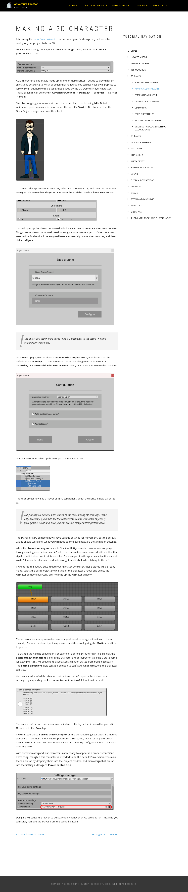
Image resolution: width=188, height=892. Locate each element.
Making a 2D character (147, 88)
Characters (137, 155)
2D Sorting (141, 107)
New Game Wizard (44, 39)
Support (159, 5)
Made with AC (95, 5)
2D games (136, 76)
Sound (134, 174)
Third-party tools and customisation (151, 218)
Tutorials (132, 50)
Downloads (121, 5)
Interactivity (137, 161)
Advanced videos (140, 63)
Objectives (136, 211)
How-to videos (139, 57)
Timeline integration (142, 167)
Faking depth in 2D (144, 114)
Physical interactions (142, 180)
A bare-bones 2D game (30, 834)
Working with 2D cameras (148, 120)
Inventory (136, 205)
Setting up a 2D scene (105, 834)
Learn (141, 5)
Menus (134, 193)
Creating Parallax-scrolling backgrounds (150, 128)
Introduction (138, 69)
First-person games (141, 142)
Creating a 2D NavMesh (147, 101)
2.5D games (136, 148)
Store (73, 5)
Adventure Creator (26, 4)
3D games (136, 136)
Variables (136, 186)
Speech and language (142, 199)
